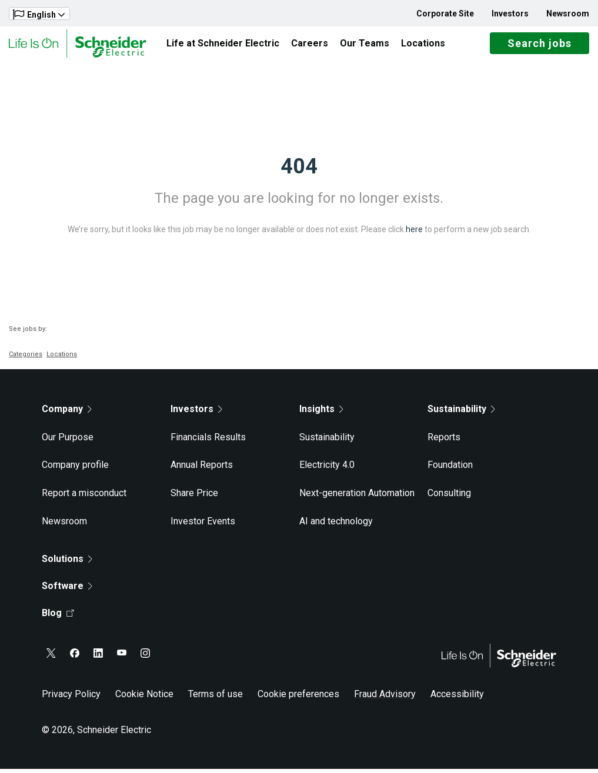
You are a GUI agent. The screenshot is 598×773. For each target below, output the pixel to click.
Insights (321, 413)
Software (67, 589)
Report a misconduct (84, 497)
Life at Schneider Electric (222, 45)
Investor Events (203, 525)
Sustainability (327, 441)
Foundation (450, 469)
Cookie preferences (298, 698)
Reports (443, 441)
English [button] (38, 14)
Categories (25, 358)
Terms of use (215, 698)
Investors (510, 13)
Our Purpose (67, 441)
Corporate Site (445, 13)
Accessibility (457, 698)
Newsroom (567, 13)
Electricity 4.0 (327, 469)
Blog (58, 617)
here (414, 233)
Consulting (449, 497)
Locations (423, 45)
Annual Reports (202, 469)
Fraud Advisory (385, 698)
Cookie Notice (144, 698)
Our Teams (364, 45)
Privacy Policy (71, 698)
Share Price (194, 497)
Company (67, 413)
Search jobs (539, 45)
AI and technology (336, 525)
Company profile (75, 469)
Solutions (67, 562)
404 (299, 170)
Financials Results (208, 441)
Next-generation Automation (357, 497)
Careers (309, 45)
